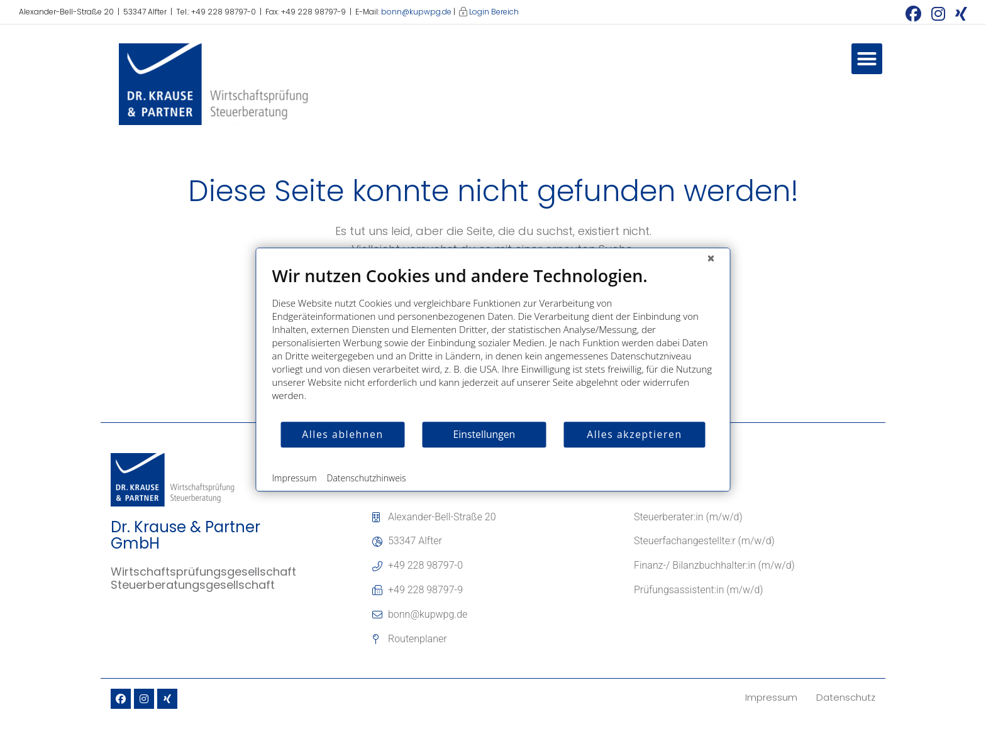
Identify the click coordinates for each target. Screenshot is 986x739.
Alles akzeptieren (634, 434)
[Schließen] (711, 257)
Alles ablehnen (342, 434)
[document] (493, 343)
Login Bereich (494, 11)
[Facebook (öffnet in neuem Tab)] (913, 13)
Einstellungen (484, 434)
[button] (867, 59)
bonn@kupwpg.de (416, 11)
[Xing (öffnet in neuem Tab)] (958, 13)
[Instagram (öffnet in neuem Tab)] (938, 13)
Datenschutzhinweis (366, 478)
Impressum (294, 478)
